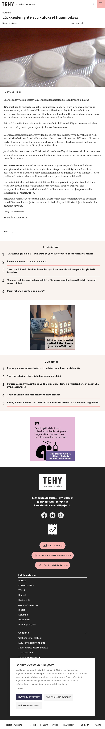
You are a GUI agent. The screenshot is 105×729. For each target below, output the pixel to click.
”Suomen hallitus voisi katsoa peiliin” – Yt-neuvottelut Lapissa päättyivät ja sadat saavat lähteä (51, 282)
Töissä (21, 590)
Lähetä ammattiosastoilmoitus (55, 555)
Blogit (21, 610)
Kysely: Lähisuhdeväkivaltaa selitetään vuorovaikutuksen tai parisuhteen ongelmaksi (53, 402)
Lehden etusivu (27, 575)
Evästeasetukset (28, 705)
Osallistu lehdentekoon (56, 565)
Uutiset (22, 580)
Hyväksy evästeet (29, 697)
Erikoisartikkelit (26, 585)
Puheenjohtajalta (27, 624)
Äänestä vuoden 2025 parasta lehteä (27, 261)
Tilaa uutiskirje (55, 545)
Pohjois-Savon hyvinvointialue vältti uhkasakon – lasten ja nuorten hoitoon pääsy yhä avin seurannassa (53, 385)
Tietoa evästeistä (14, 724)
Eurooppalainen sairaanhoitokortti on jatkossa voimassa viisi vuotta (43, 368)
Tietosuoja (33, 724)
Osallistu (23, 633)
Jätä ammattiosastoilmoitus (33, 647)
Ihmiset (22, 595)
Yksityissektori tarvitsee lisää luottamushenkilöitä (34, 376)
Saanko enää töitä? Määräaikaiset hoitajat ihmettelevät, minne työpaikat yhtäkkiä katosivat (51, 271)
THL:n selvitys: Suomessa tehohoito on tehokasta (33, 394)
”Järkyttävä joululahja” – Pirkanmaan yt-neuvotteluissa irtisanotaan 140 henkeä (50, 253)
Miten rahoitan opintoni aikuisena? (26, 291)
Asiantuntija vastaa (28, 605)
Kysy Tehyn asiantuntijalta (31, 642)
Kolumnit (23, 614)
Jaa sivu (75, 23)
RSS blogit (85, 724)
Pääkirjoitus (24, 619)
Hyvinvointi (24, 600)
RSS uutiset (69, 724)
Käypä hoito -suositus (15, 217)
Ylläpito (98, 724)
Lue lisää (20, 689)
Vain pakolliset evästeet (58, 697)
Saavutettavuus (50, 724)
